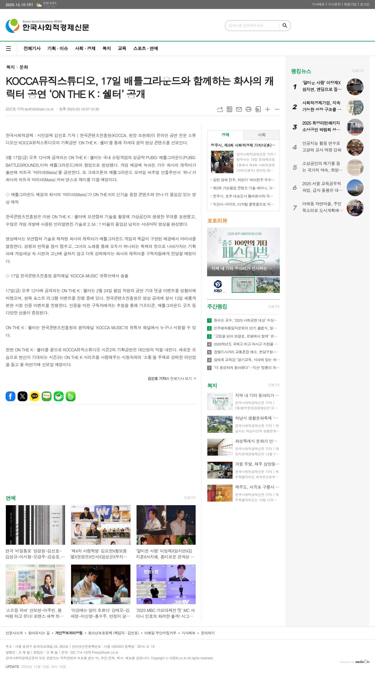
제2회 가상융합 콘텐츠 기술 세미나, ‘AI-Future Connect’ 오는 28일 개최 (244, 188)
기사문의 (334, 4)
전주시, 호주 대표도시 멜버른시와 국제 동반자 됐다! (244, 196)
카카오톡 (34, 396)
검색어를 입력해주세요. (246, 25)
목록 (229, 109)
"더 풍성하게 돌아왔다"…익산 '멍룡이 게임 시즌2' (247, 367)
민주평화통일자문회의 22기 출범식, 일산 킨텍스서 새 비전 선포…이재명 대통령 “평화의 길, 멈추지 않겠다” (247, 328)
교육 (122, 48)
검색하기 (284, 26)
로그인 (364, 4)
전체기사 (32, 48)
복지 (106, 48)
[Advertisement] (101, 455)
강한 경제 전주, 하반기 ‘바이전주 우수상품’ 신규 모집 (244, 179)
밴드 (71, 396)
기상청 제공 (49, 6)
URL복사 (220, 109)
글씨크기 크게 (267, 109)
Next (273, 251)
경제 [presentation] (225, 135)
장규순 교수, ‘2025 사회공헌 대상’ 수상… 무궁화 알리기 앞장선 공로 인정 (247, 320)
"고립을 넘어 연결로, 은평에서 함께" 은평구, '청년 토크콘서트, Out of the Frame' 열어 (247, 336)
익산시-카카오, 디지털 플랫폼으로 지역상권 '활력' (244, 204)
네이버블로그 (46, 396)
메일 (239, 109)
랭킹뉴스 (301, 71)
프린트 (248, 109)
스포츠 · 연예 (145, 48)
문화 (23, 67)
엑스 (22, 396)
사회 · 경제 (85, 48)
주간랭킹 (217, 306)
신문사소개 (14, 632)
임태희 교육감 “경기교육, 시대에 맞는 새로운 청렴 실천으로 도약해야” (247, 359)
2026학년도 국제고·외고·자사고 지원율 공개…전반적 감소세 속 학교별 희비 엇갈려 (247, 344)
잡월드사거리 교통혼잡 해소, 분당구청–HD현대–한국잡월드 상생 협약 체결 (247, 351)
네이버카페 (59, 396)
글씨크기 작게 (277, 109)
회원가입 (350, 4)
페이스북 (10, 396)
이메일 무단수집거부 (160, 632)
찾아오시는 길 (39, 632)
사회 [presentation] (262, 135)
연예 (11, 498)
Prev (214, 251)
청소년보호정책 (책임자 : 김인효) (113, 632)
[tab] (225, 135)
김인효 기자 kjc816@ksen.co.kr (29, 109)
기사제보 (318, 4)
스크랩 (258, 109)
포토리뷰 (217, 220)
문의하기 (208, 632)
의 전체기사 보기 (170, 378)
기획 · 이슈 (57, 48)
